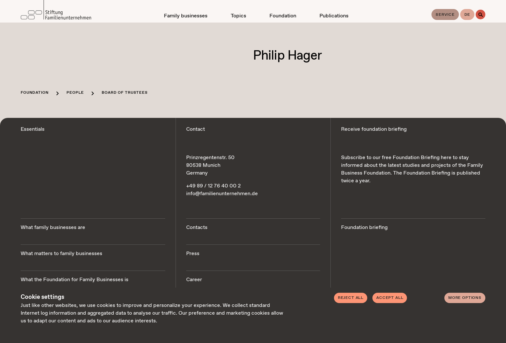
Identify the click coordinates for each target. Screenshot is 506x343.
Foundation (34, 92)
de (467, 14)
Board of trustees (124, 92)
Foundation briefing (364, 227)
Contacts (196, 227)
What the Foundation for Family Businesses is (74, 279)
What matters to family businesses (61, 253)
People (75, 92)
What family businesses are (53, 227)
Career (194, 279)
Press (192, 253)
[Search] (480, 14)
